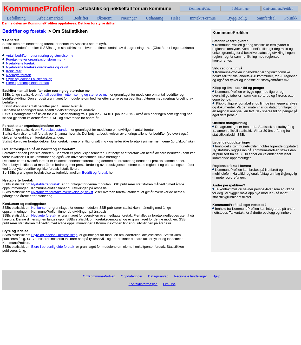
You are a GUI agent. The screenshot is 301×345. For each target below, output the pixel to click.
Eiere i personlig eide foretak (27, 83)
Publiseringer (241, 8)
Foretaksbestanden (55, 130)
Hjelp (216, 276)
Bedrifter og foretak (24, 31)
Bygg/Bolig (237, 18)
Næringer (129, 18)
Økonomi (104, 18)
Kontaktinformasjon (143, 284)
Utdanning (154, 18)
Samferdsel (266, 18)
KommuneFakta (200, 8)
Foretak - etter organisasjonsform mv (33, 59)
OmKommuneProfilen (278, 8)
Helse (175, 18)
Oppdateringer (131, 276)
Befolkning (16, 18)
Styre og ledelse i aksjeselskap (29, 79)
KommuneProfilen (39, 8)
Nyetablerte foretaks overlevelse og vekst (37, 67)
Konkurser (13, 71)
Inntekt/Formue (203, 18)
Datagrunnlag (158, 276)
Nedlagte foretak (18, 75)
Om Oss (169, 284)
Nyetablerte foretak (20, 63)
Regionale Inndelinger (190, 276)
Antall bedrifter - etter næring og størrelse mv (39, 55)
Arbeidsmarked (50, 18)
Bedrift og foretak (95, 172)
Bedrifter (80, 18)
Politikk (290, 18)
